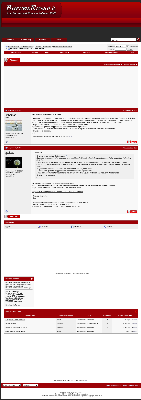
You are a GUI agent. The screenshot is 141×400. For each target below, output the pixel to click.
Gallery (35, 52)
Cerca (132, 52)
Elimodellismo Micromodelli (62, 46)
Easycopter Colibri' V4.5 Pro (15, 319)
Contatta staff (111, 385)
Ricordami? (132, 46)
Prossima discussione (80, 273)
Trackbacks (9, 298)
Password (111, 49)
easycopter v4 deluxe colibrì (15, 331)
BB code (8, 291)
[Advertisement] (89, 23)
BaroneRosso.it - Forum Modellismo (20, 46)
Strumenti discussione (111, 64)
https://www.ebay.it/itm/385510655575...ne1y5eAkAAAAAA (56, 187)
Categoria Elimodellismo (43, 46)
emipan (9, 152)
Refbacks (8, 301)
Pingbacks (9, 300)
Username (111, 46)
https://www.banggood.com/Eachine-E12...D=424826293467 (57, 192)
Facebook (77, 226)
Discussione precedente (63, 273)
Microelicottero (10, 323)
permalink (129, 110)
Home (119, 385)
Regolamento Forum (12, 305)
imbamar (10, 114)
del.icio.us (44, 226)
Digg (9, 226)
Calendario (86, 52)
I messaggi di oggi (111, 52)
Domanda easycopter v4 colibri (16, 327)
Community (64, 52)
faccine (10, 293)
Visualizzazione (129, 64)
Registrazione (16, 52)
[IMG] (13, 295)
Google (109, 226)
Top (138, 385)
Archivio (126, 385)
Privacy (133, 385)
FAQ (47, 52)
